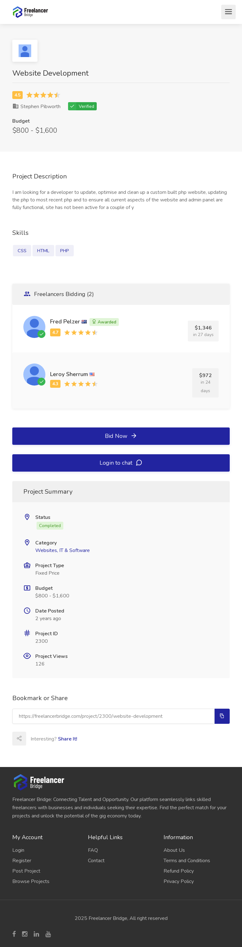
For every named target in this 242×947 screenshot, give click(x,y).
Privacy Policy (179, 881)
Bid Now (121, 436)
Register (21, 860)
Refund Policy (179, 871)
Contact (96, 860)
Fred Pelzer (65, 321)
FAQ (93, 850)
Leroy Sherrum (69, 374)
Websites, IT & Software (62, 550)
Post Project (26, 871)
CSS (22, 250)
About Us (174, 850)
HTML (43, 250)
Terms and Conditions (187, 860)
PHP (64, 250)
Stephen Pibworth (36, 106)
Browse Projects (30, 881)
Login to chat (121, 463)
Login (18, 850)
